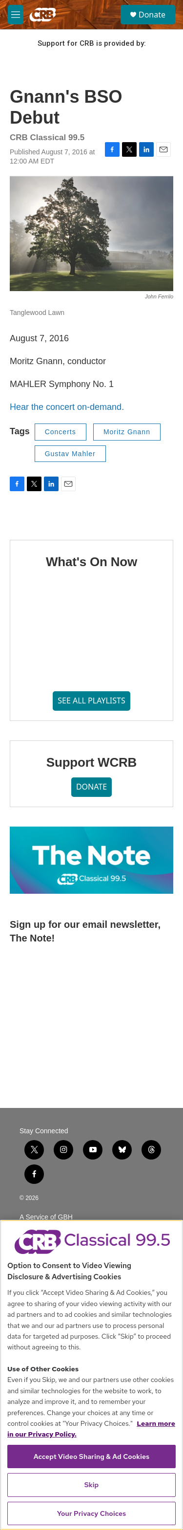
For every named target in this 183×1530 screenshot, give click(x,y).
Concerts (60, 432)
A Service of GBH (46, 1217)
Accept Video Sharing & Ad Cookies (92, 1456)
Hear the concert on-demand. (67, 407)
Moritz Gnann (126, 432)
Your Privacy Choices (91, 1513)
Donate (152, 14)
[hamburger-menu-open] (15, 14)
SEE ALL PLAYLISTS (91, 700)
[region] (91, 1375)
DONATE (91, 786)
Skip (91, 1484)
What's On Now (91, 561)
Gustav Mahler (70, 454)
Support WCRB (91, 762)
